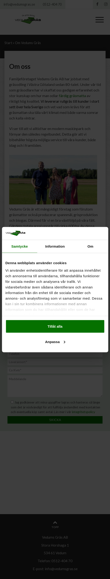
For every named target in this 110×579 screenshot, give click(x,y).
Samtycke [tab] (19, 246)
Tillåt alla (55, 326)
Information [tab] (55, 246)
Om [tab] (90, 246)
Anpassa (55, 342)
